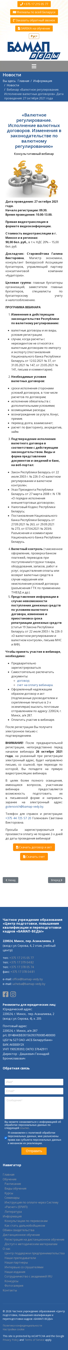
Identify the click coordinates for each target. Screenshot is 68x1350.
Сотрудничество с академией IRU (28, 1276)
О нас (6, 1249)
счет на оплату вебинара (35, 685)
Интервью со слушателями (24, 1267)
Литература (13, 1212)
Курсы (9, 1193)
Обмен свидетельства (18, 1230)
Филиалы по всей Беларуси (34, 12)
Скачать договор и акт (34, 847)
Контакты (10, 1290)
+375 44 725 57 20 (18, 818)
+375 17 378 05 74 (21, 967)
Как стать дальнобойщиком (25, 1226)
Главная (8, 1175)
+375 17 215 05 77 (34, 4)
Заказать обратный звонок (34, 20)
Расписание (13, 1184)
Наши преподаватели (20, 1258)
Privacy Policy (11, 1339)
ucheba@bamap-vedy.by (28, 984)
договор (23, 681)
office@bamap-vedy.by (27, 979)
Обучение (10, 1179)
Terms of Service (34, 1339)
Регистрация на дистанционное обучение (34, 1239)
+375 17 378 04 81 (23, 972)
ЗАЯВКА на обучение (34, 28)
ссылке (24, 1127)
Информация (12, 1216)
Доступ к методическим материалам (31, 1244)
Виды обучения (15, 1188)
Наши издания (15, 1272)
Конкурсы (11, 1281)
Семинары (12, 1198)
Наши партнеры (16, 1262)
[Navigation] (34, 66)
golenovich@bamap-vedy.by (24, 807)
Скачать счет (34, 857)
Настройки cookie (13, 1329)
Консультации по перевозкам (26, 1221)
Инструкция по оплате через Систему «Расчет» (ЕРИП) (31, 1204)
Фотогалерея (14, 1286)
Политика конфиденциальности (22, 1325)
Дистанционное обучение (21, 1235)
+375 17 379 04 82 (21, 962)
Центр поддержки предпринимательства (35, 1253)
